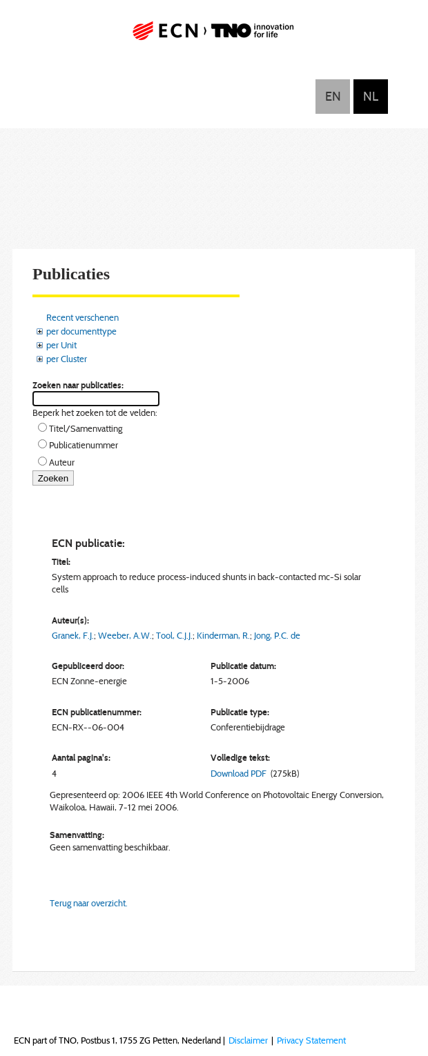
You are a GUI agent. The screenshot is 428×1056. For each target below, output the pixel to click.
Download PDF (238, 773)
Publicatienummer (83, 444)
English (332, 96)
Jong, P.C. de (277, 635)
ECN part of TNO (214, 36)
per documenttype (81, 331)
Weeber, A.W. (125, 635)
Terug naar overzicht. (89, 902)
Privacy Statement (311, 1040)
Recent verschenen (82, 317)
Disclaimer (248, 1040)
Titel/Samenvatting (85, 428)
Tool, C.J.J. (174, 635)
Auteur (62, 462)
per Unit (61, 344)
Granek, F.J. (73, 635)
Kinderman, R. (223, 635)
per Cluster (66, 358)
